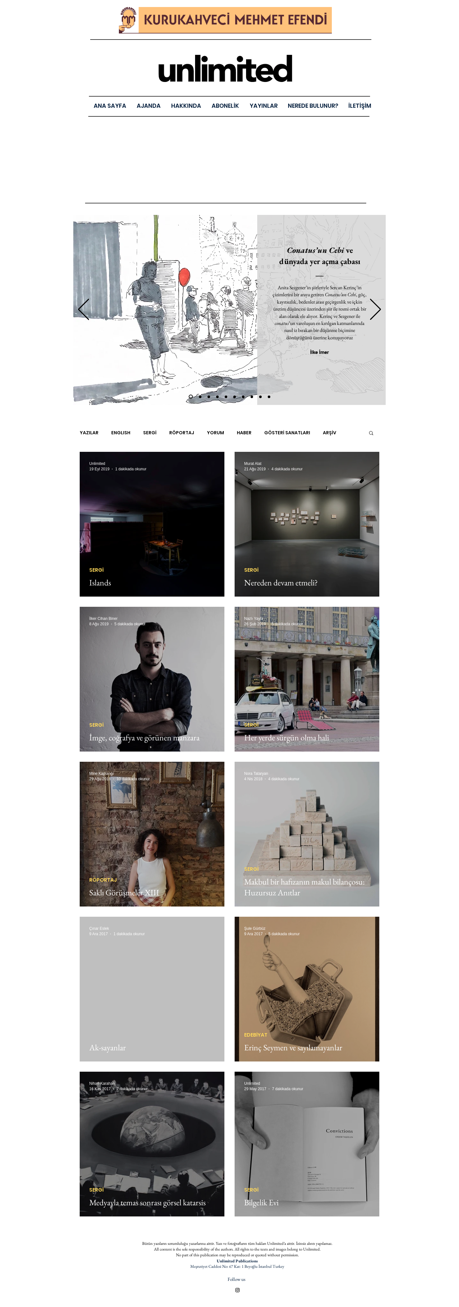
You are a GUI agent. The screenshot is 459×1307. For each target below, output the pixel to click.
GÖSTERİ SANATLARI (287, 433)
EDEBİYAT (255, 1035)
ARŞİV (329, 433)
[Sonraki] (375, 310)
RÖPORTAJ (181, 433)
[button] (263, 105)
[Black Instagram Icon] (237, 1290)
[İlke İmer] (319, 352)
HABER (244, 433)
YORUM (215, 433)
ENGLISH (120, 433)
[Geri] (83, 310)
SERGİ (150, 433)
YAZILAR (89, 433)
